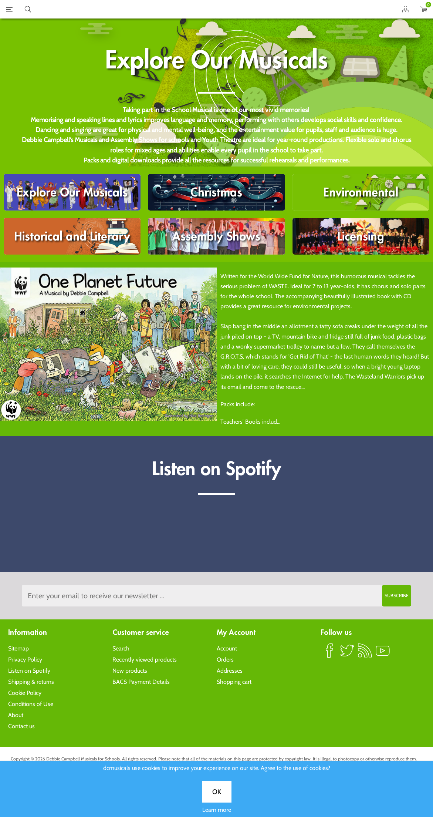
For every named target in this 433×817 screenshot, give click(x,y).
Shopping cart (234, 681)
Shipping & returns (31, 681)
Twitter (347, 654)
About (15, 715)
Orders (225, 659)
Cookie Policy (24, 692)
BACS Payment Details (141, 681)
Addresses (230, 670)
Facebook (329, 654)
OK (216, 792)
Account (227, 648)
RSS (365, 654)
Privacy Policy (25, 659)
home (207, 9)
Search (120, 648)
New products (129, 670)
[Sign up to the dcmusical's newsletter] (217, 595)
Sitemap (18, 648)
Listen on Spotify (29, 670)
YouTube (383, 654)
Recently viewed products (144, 659)
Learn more (216, 809)
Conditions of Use (30, 703)
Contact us (21, 726)
